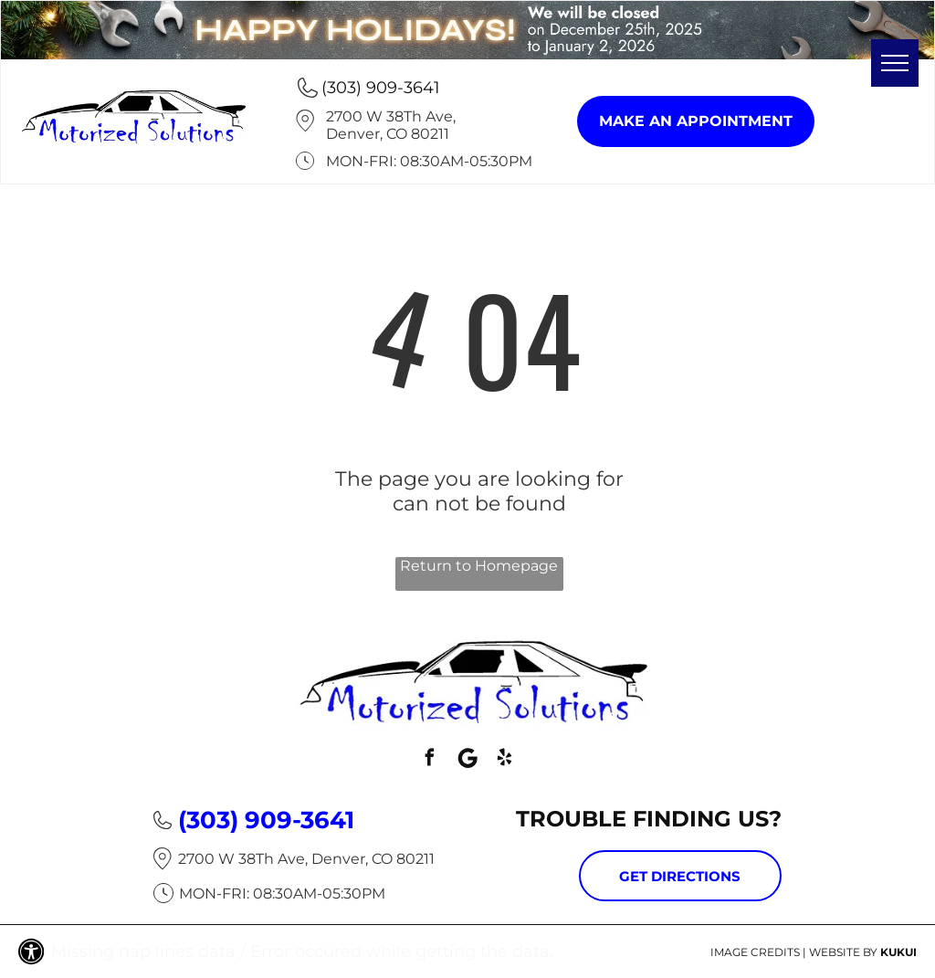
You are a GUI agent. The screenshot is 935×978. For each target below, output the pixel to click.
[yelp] (505, 760)
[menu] (895, 63)
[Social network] (467, 760)
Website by (843, 952)
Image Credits (755, 952)
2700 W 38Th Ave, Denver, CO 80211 (391, 125)
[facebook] (430, 760)
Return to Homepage (479, 565)
